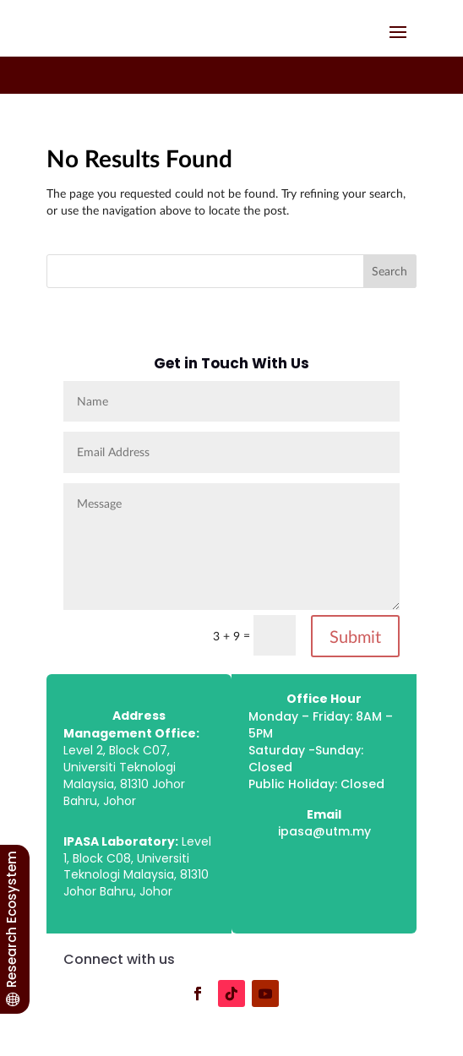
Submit (355, 636)
